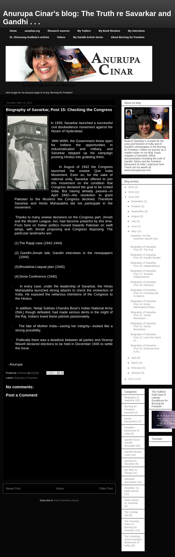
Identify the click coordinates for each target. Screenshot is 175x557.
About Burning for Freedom (128, 37)
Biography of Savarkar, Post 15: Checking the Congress (144, 293)
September (137, 211)
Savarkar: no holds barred (131, 489)
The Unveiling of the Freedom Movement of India (133, 541)
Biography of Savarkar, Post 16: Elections (144, 284)
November (137, 201)
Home (13, 30)
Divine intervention (130, 420)
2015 (131, 187)
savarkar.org (32, 30)
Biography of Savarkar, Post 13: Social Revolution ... (144, 315)
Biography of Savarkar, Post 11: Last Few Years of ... (146, 337)
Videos (61, 37)
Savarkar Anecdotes (130, 480)
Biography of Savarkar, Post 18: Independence (145, 264)
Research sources (59, 30)
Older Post (106, 488)
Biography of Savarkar (26, 377)
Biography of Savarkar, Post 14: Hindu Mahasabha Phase (144, 304)
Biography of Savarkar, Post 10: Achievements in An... (145, 348)
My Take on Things (130, 471)
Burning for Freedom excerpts (130, 409)
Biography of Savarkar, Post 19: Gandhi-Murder (146, 256)
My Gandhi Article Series (88, 37)
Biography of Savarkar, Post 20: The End (144, 248)
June (134, 226)
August (135, 216)
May (134, 231)
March (135, 362)
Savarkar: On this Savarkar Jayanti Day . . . (146, 238)
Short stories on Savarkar (131, 502)
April (134, 357)
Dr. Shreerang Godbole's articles (29, 37)
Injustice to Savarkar (130, 462)
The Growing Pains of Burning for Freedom (131, 526)
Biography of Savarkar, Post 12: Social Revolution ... (144, 326)
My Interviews (136, 30)
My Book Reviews (109, 30)
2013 (131, 197)
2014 (131, 192)
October (136, 206)
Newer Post (13, 488)
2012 (131, 379)
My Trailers (84, 30)
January (136, 372)
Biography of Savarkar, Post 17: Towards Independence (144, 273)
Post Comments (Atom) (66, 500)
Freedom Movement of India (131, 430)
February (136, 367)
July (134, 221)
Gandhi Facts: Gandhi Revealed (132, 442)
